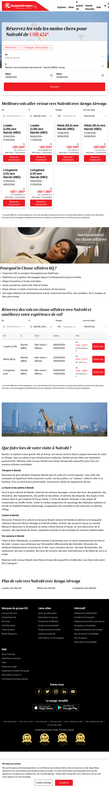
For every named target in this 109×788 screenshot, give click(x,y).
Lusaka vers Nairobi (12, 588)
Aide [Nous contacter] (11, 658)
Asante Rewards (89, 7)
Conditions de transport (84, 617)
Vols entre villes (56, 722)
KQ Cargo (6, 621)
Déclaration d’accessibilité (85, 642)
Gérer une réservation (47, 613)
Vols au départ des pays (94, 722)
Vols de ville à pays (54, 725)
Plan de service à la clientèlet (86, 634)
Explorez (61, 7)
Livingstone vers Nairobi (84, 588)
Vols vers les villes (26, 722)
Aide (98, 7)
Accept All (64, 782)
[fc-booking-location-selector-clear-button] (103, 66)
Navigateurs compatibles (85, 625)
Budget (59, 110)
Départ (8, 74)
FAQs (4, 662)
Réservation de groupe (48, 617)
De (6, 54)
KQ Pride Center (8, 625)
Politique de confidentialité (85, 613)
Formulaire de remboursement (15, 679)
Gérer (71, 7)
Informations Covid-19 (11, 675)
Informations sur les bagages (51, 638)
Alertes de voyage (9, 666)
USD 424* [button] (39, 35)
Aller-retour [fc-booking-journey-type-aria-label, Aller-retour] (10, 47)
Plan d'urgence (80, 638)
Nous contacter (8, 654)
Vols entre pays (41, 722)
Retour (59, 74)
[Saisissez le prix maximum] (70, 115)
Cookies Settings (43, 782)
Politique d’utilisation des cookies (88, 629)
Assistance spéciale (46, 634)
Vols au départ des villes (73, 722)
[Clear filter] (50, 116)
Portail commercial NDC (48, 625)
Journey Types (89, 110)
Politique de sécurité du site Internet (89, 621)
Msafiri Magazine (9, 634)
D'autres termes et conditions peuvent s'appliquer (71, 217)
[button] (37, 47)
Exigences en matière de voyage (15, 671)
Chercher (54, 86)
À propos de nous (79, 7)
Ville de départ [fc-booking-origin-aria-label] (12, 57)
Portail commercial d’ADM (49, 629)
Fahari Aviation (8, 629)
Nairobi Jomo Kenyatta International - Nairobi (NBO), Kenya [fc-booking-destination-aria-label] (35, 67)
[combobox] (15, 116)
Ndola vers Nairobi (46, 588)
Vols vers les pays (10, 722)
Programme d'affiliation (48, 621)
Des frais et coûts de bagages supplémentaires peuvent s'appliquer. (27, 217)
